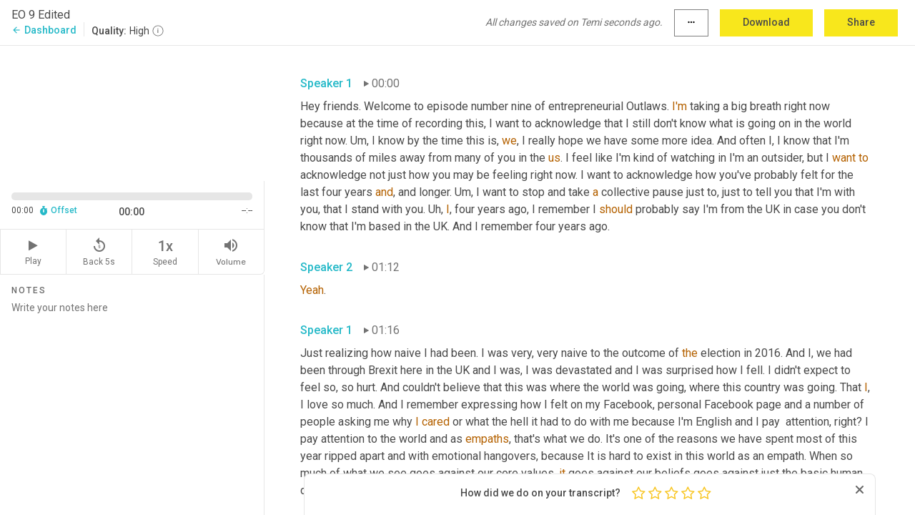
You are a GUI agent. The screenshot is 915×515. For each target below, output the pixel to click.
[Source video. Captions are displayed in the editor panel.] (132, 112)
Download (766, 22)
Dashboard (43, 30)
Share (861, 22)
